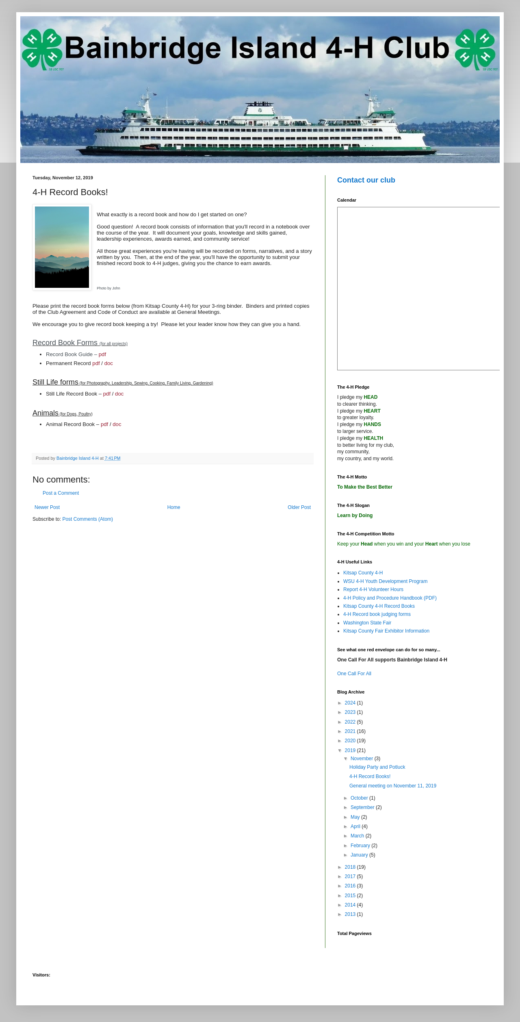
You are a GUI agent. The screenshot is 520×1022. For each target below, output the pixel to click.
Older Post (299, 507)
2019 (351, 750)
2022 (351, 722)
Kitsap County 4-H (363, 573)
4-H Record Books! (369, 776)
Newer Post (47, 507)
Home (173, 507)
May (356, 817)
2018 (351, 867)
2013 (351, 914)
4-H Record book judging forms (377, 614)
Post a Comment (61, 493)
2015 (351, 895)
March (358, 836)
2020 (351, 741)
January (360, 855)
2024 (351, 703)
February (361, 845)
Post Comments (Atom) (87, 519)
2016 (351, 886)
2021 (351, 731)
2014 (351, 905)
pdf (102, 354)
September (363, 807)
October (360, 798)
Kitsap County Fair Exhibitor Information (386, 631)
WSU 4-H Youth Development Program (385, 581)
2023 (351, 712)
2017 (351, 876)
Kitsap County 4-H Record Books (379, 606)
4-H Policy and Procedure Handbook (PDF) (390, 598)
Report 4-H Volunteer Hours (373, 589)
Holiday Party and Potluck (377, 767)
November (363, 758)
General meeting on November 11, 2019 (392, 786)
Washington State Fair (367, 623)
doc (108, 363)
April (356, 826)
